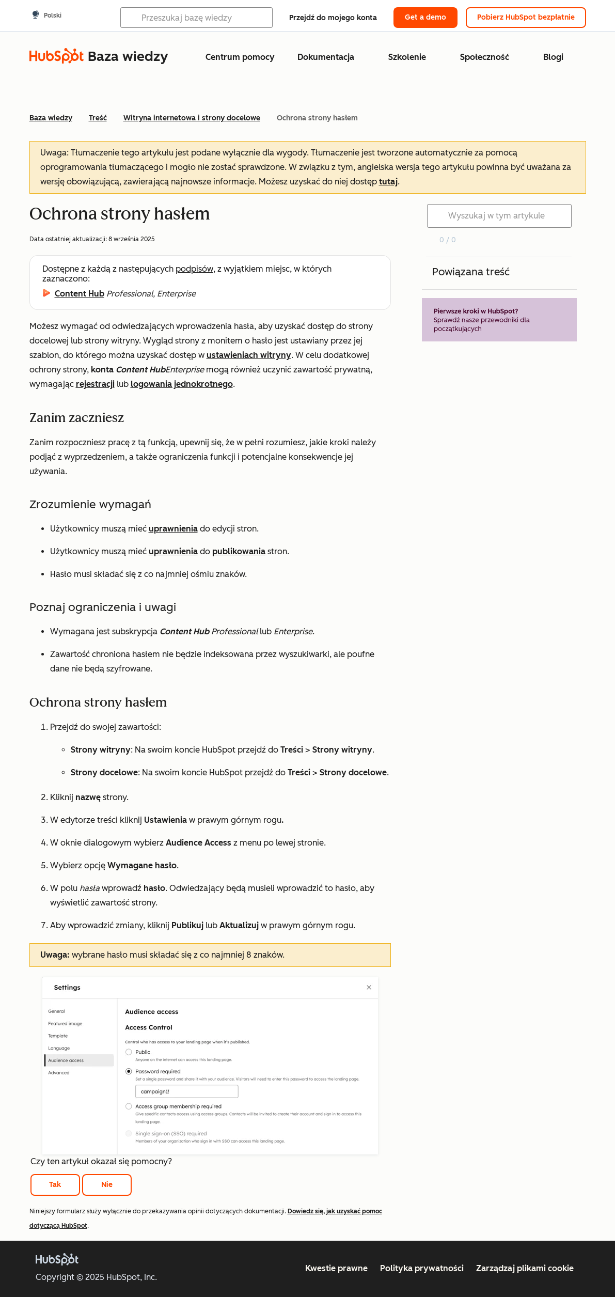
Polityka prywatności (422, 1268)
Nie (107, 1184)
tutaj (388, 181)
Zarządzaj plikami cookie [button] (525, 1268)
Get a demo (425, 17)
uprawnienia (173, 529)
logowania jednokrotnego (182, 384)
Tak (55, 1184)
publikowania (238, 551)
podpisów (194, 269)
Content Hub (79, 294)
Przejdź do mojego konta (333, 17)
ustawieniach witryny (249, 355)
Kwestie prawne (336, 1268)
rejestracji (95, 384)
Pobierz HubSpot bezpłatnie (526, 17)
